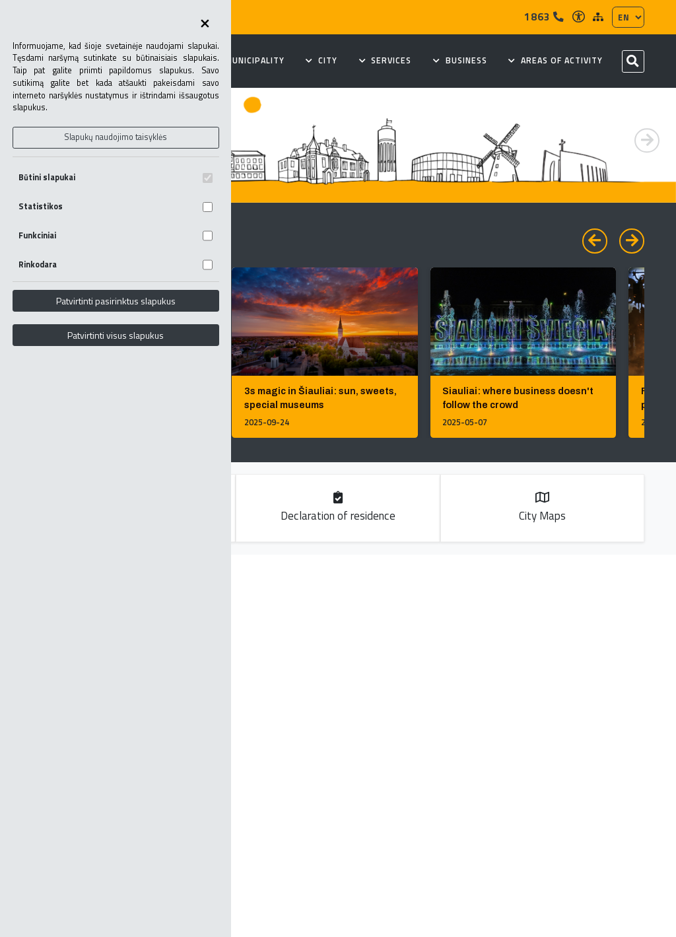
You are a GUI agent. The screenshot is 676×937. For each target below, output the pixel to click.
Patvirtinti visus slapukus (115, 335)
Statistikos (115, 206)
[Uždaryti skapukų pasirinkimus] (205, 24)
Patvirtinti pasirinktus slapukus (116, 301)
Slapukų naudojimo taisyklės (115, 137)
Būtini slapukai (115, 177)
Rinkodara (115, 264)
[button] (646, 140)
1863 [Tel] (544, 16)
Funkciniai (115, 235)
